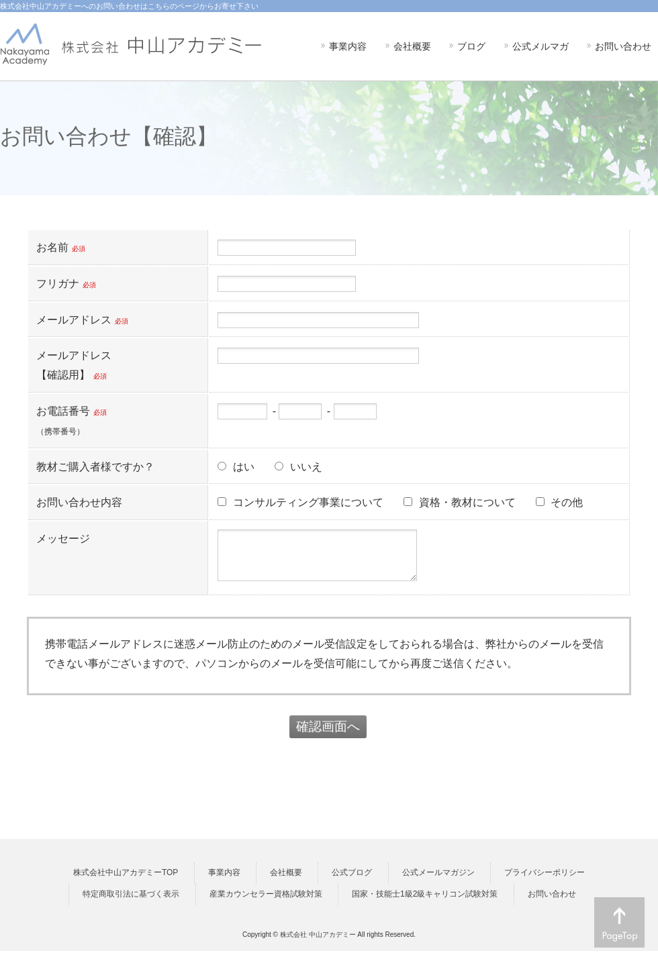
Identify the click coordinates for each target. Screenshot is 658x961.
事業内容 (224, 882)
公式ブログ (352, 882)
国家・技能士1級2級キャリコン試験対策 (425, 904)
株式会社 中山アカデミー (318, 944)
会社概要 (286, 882)
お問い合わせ (552, 904)
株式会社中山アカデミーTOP (125, 882)
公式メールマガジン (438, 882)
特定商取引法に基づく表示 (131, 904)
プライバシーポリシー (544, 882)
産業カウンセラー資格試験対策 (265, 904)
